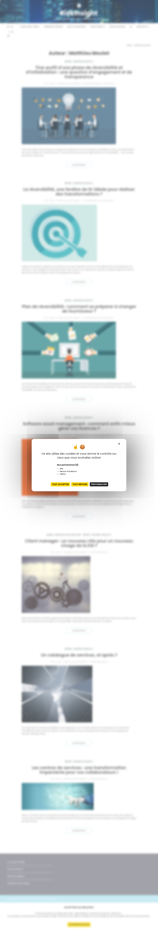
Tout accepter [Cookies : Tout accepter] (60, 484)
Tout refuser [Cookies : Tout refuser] (80, 484)
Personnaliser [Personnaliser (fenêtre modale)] (99, 484)
